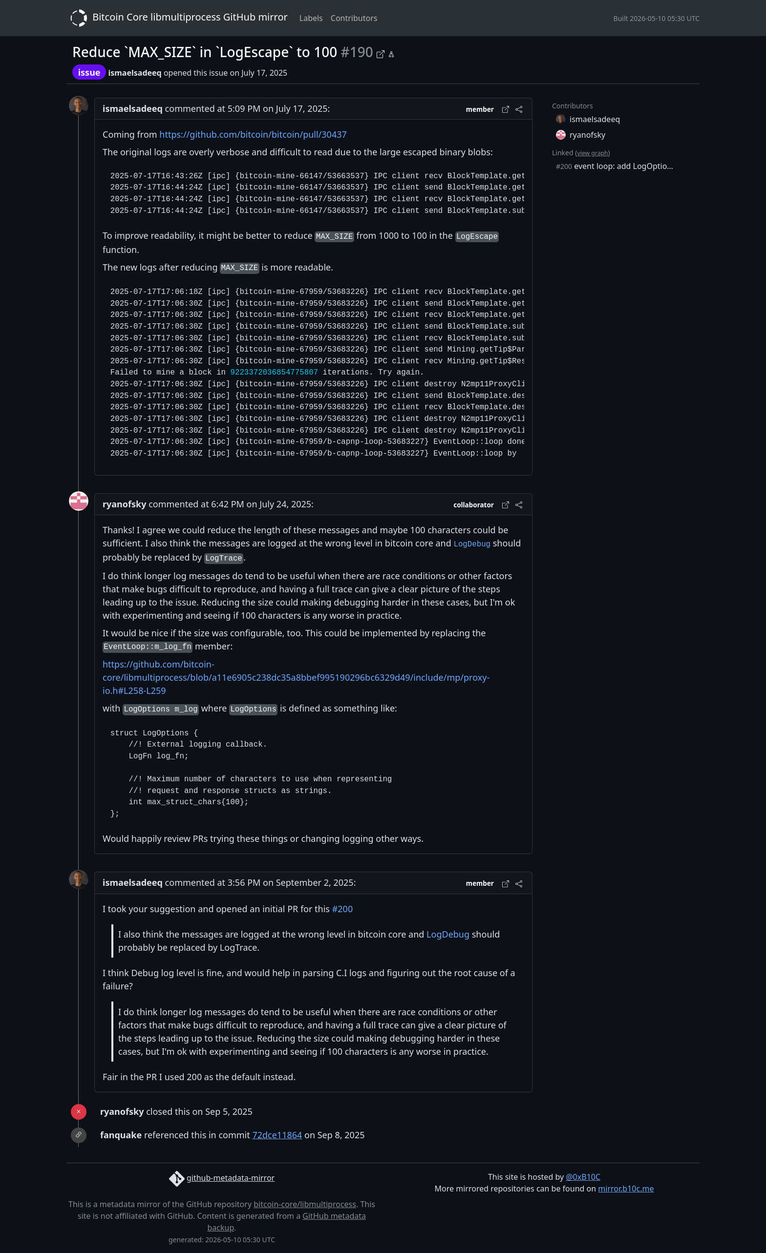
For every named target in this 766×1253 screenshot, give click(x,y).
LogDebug (447, 934)
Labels (311, 18)
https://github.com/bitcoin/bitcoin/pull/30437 (253, 134)
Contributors (354, 18)
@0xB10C (583, 1176)
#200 (342, 909)
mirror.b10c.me (626, 1188)
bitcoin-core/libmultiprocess (305, 1204)
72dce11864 (277, 1135)
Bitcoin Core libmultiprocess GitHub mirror (177, 18)
